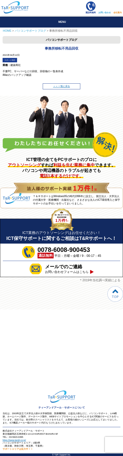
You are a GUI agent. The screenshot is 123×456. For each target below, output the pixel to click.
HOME (7, 30)
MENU (62, 22)
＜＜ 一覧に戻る (61, 86)
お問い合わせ (104, 12)
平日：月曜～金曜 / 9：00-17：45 (69, 252)
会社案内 (117, 12)
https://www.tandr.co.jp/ (14, 440)
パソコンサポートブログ (30, 30)
